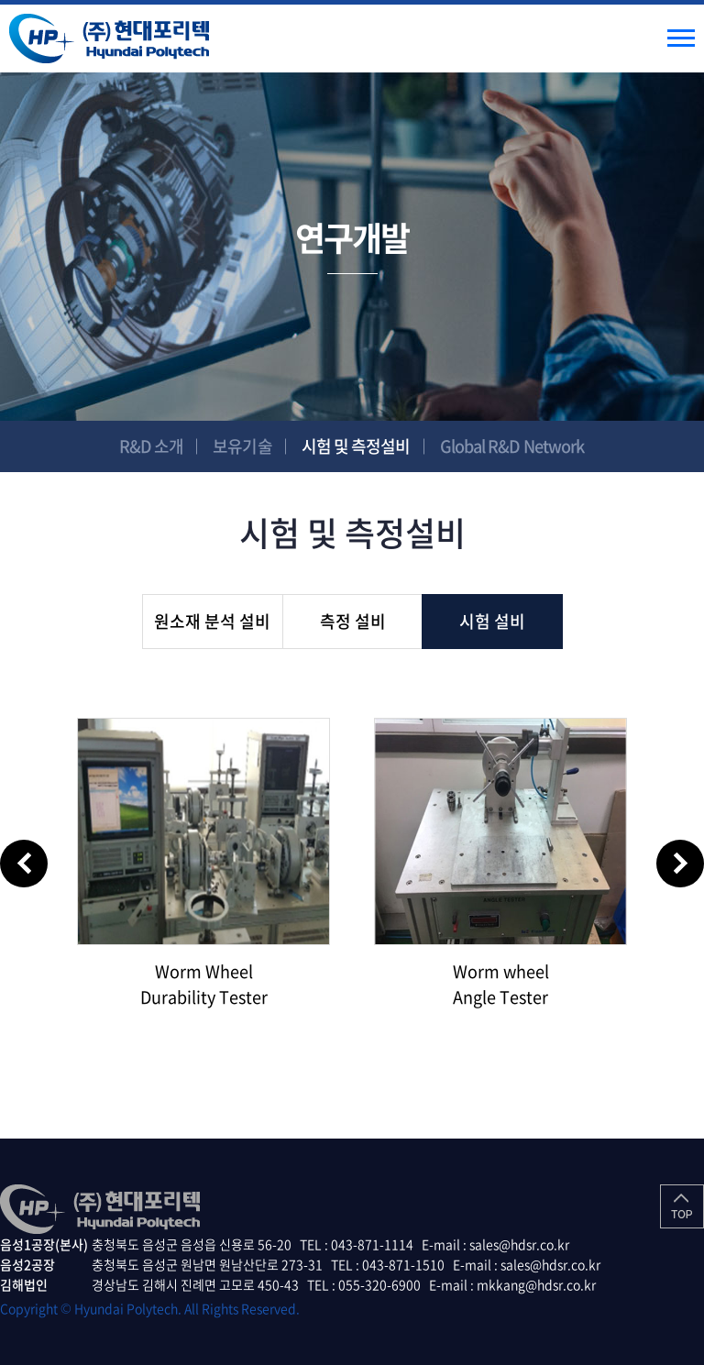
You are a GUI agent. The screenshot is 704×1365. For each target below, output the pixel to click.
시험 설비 (492, 621)
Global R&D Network (512, 446)
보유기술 (242, 446)
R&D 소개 (151, 446)
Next (680, 863)
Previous (24, 863)
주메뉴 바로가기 (0, 0)
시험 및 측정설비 (356, 446)
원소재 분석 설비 (212, 621)
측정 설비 (353, 621)
